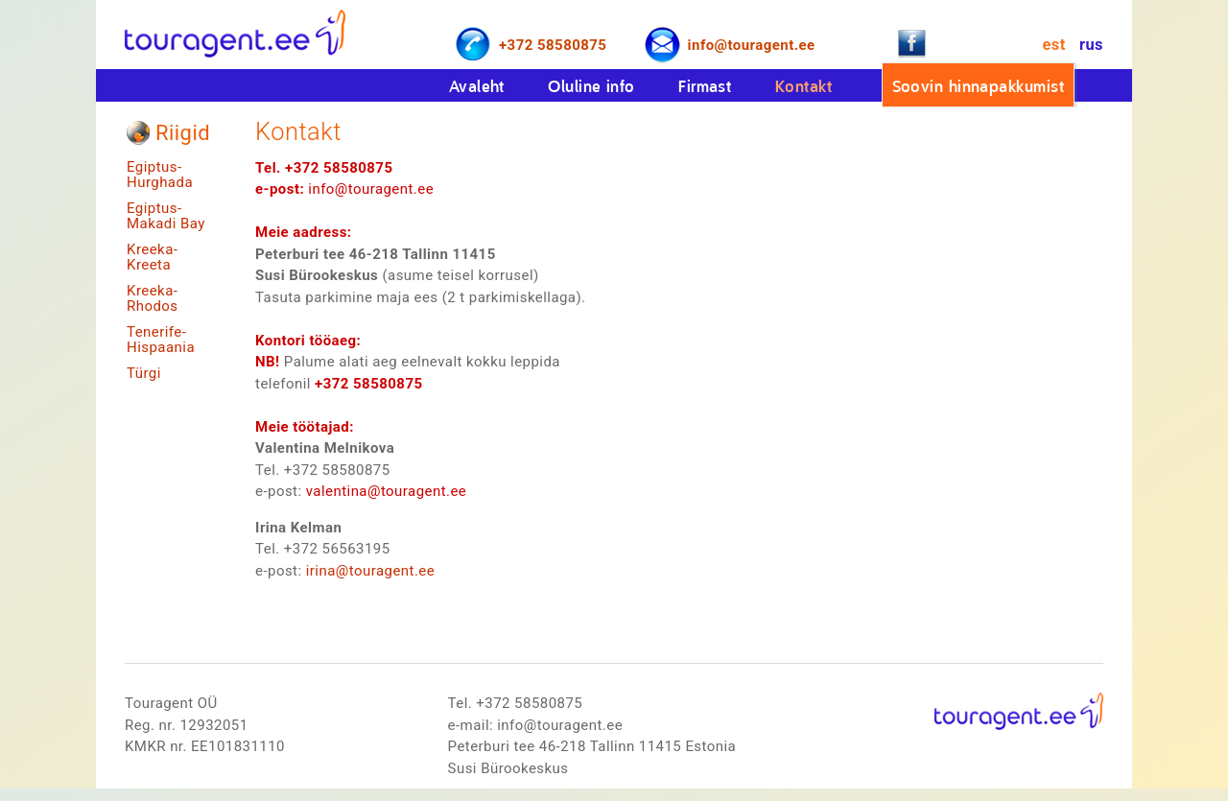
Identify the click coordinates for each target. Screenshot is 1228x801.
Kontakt (803, 86)
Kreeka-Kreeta (152, 257)
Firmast (704, 86)
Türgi (144, 373)
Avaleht (477, 86)
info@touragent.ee (751, 45)
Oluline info (591, 86)
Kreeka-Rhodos (152, 299)
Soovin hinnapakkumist (978, 86)
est (1053, 44)
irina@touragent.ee (370, 570)
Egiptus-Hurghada (160, 175)
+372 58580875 (552, 45)
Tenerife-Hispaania (161, 340)
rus (1091, 44)
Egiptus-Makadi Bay (166, 216)
